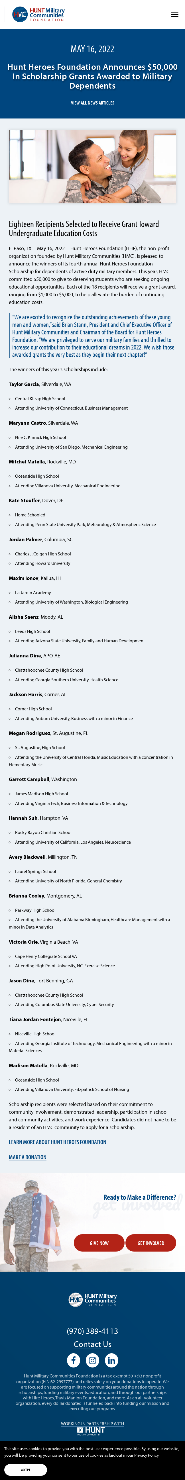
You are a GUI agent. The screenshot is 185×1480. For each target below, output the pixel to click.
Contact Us (92, 1343)
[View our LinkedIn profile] (111, 1360)
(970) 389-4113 (92, 1330)
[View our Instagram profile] (92, 1360)
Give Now (99, 1242)
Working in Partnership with (92, 1428)
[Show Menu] (175, 14)
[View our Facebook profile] (73, 1360)
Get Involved (151, 1242)
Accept (25, 1469)
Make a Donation (27, 1157)
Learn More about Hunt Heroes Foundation (57, 1142)
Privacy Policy (146, 1455)
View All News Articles (92, 102)
